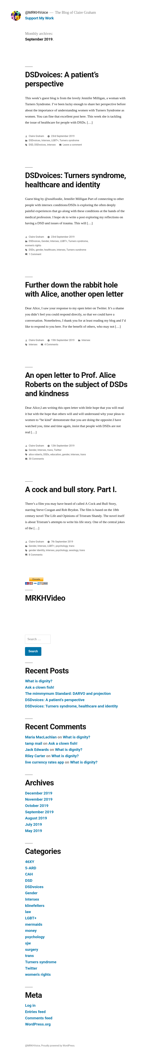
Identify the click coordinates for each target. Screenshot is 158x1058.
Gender (45, 241)
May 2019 (33, 831)
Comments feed (38, 1018)
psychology (62, 545)
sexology (73, 550)
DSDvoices (34, 140)
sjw (28, 943)
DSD (31, 144)
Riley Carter (35, 756)
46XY (29, 861)
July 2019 (33, 824)
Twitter (57, 450)
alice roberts (35, 454)
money (31, 930)
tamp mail (33, 743)
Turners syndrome (69, 140)
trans (50, 450)
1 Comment (35, 254)
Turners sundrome (76, 249)
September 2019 (39, 812)
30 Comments (36, 458)
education (55, 454)
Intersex (46, 140)
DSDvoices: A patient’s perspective (61, 79)
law (28, 912)
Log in (30, 1005)
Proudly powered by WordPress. (58, 1045)
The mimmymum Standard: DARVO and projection (68, 693)
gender (39, 249)
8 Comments (35, 554)
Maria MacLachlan (41, 737)
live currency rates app (44, 762)
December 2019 (38, 793)
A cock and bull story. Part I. (71, 489)
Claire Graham (36, 136)
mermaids (33, 924)
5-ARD (30, 868)
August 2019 (36, 818)
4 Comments (51, 344)
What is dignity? (38, 681)
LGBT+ (54, 140)
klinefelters (34, 905)
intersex (51, 144)
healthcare (50, 249)
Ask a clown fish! (39, 687)
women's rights (33, 245)
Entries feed (35, 1011)
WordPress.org (38, 1024)
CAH (29, 874)
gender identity (37, 550)
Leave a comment (72, 144)
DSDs (32, 249)
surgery (31, 949)
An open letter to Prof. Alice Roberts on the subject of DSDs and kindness (76, 384)
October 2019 (36, 805)
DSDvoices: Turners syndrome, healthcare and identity (75, 180)
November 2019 (38, 799)
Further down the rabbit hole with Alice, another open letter (74, 289)
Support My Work (39, 18)
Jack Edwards (37, 749)
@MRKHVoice (36, 12)
